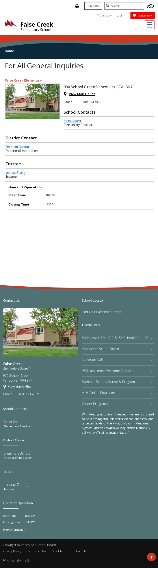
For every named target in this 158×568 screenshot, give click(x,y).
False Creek (36, 24)
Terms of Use (36, 551)
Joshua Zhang (15, 173)
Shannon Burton (17, 147)
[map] (76, 6)
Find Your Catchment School (102, 312)
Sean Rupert (72, 121)
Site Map (58, 551)
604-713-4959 (29, 394)
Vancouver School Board (117, 348)
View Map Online (82, 94)
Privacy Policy (12, 551)
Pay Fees (93, 6)
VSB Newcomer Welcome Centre (117, 370)
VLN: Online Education (117, 392)
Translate (104, 15)
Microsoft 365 (117, 359)
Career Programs (117, 403)
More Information (14, 530)
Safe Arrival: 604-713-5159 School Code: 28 (117, 337)
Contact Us (78, 551)
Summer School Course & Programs (117, 381)
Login (121, 15)
